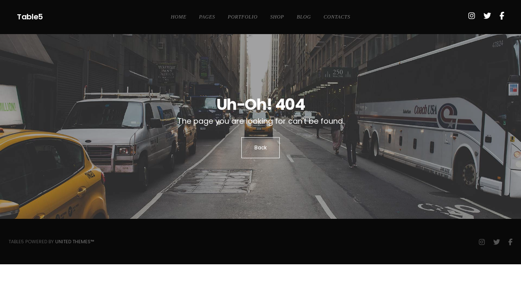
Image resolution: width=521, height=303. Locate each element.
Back (260, 147)
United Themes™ (74, 241)
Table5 (30, 16)
